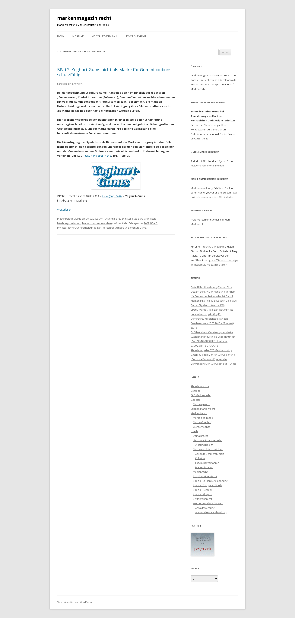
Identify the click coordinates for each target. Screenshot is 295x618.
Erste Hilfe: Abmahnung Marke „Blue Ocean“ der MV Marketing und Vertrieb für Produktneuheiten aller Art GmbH (213, 291)
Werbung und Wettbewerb (208, 503)
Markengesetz (201, 404)
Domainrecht (200, 435)
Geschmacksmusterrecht (207, 440)
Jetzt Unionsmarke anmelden (207, 165)
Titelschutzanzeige (212, 246)
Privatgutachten (66, 227)
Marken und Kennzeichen (97, 223)
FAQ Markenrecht (201, 395)
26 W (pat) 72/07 (112, 196)
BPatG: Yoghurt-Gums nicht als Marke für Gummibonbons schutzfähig (114, 72)
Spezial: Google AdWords (207, 485)
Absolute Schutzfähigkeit (141, 218)
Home (60, 35)
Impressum (78, 35)
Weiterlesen (66, 209)
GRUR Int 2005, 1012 (98, 155)
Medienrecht (200, 471)
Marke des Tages (203, 417)
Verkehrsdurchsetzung (116, 227)
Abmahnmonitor (200, 386)
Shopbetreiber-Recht (205, 476)
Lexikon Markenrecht (203, 408)
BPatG (153, 223)
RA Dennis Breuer (114, 218)
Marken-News (199, 413)
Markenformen (204, 467)
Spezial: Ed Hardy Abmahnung (210, 481)
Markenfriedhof (202, 422)
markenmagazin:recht (84, 18)
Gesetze (196, 399)
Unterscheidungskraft (88, 227)
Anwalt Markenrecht (105, 35)
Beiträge (195, 390)
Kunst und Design (203, 444)
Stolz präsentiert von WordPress (74, 602)
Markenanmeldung (202, 188)
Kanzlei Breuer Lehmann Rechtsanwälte (213, 80)
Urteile (194, 431)
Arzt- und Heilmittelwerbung (211, 512)
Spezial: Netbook (202, 490)
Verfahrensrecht (202, 499)
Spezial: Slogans (202, 494)
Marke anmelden (136, 35)
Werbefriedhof (201, 426)
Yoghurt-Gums (138, 227)
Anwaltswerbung (204, 508)
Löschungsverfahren (69, 223)
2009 (146, 223)
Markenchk (197, 224)
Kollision (200, 458)
